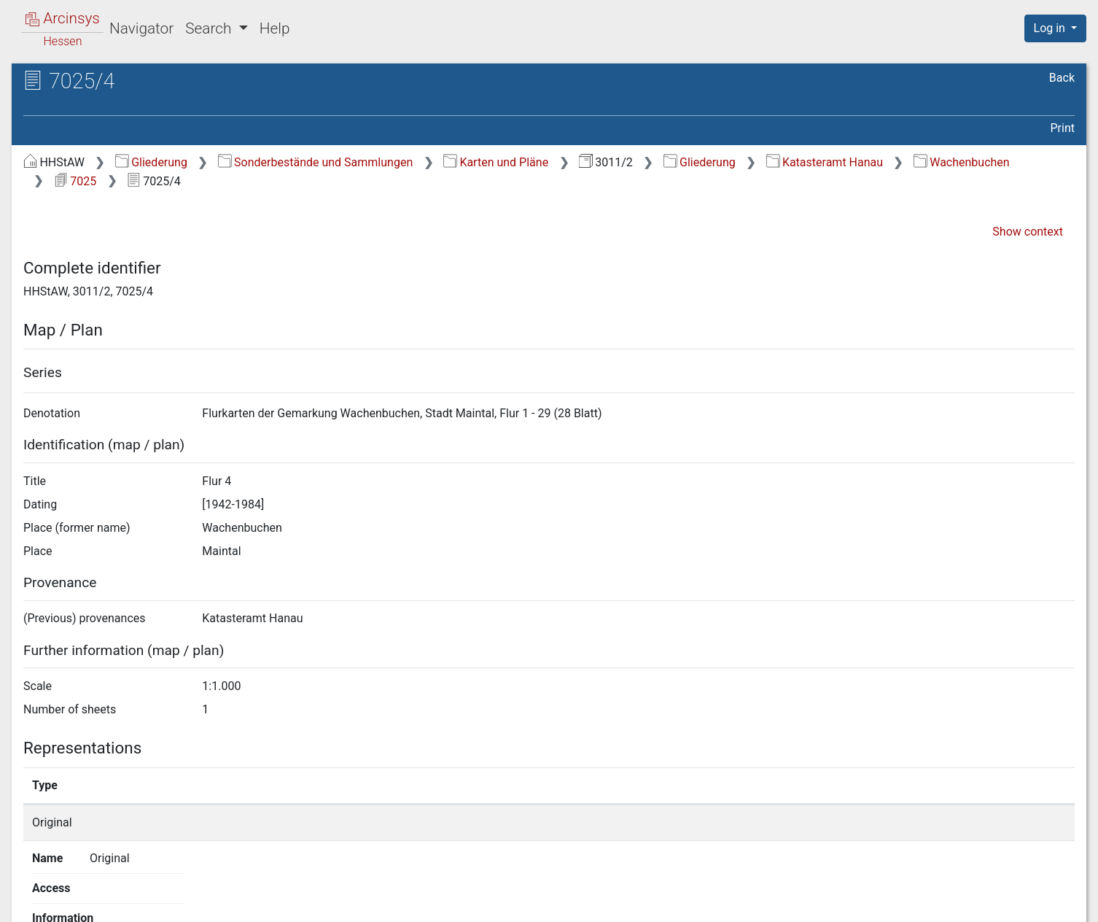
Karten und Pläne (495, 162)
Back (1062, 78)
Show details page (805, 822)
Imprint (1061, 902)
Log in (1051, 28)
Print (1063, 128)
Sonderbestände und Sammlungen (315, 162)
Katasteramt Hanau (825, 162)
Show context (1027, 232)
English (33, 892)
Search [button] (210, 28)
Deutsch (87, 892)
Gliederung (151, 162)
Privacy (882, 902)
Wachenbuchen (962, 162)
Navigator (141, 28)
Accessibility (972, 902)
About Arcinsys (784, 902)
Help (275, 28)
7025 (75, 181)
